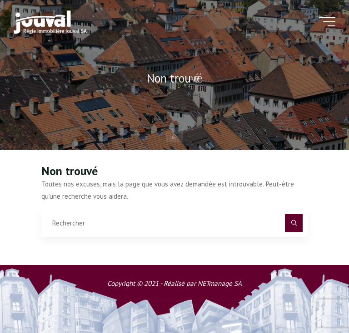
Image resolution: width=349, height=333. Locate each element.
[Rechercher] (294, 223)
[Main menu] (327, 21)
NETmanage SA (220, 283)
